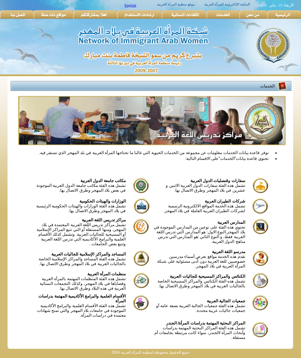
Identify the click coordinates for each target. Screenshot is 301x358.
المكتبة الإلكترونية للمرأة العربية (227, 4)
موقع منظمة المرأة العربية (176, 4)
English (130, 5)
